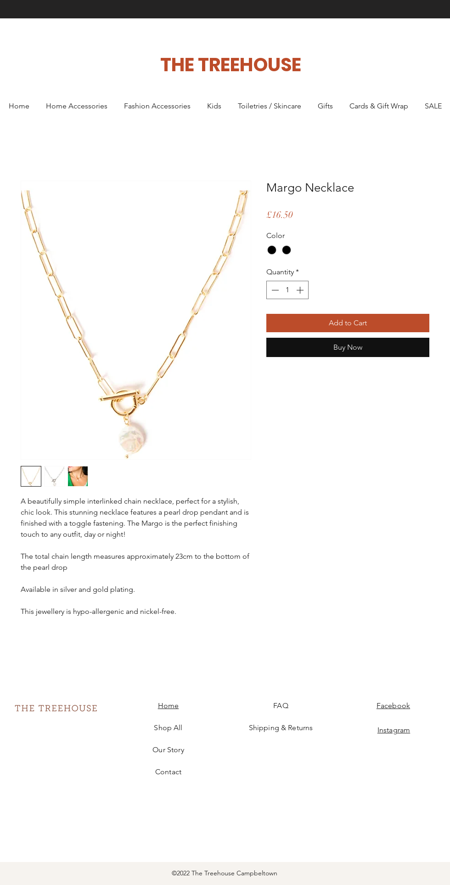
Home (168, 705)
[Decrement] (274, 290)
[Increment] (300, 290)
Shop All (168, 727)
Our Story (168, 749)
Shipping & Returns (281, 727)
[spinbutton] (287, 290)
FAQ (280, 705)
